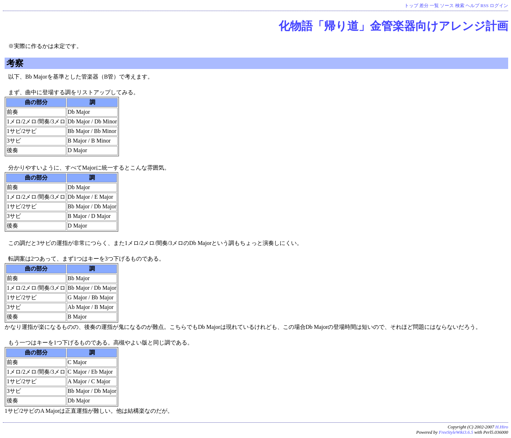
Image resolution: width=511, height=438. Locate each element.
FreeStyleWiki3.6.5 (456, 432)
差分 (424, 5)
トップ (411, 5)
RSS (484, 5)
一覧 (434, 5)
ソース (447, 5)
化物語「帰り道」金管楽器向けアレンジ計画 (393, 26)
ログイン (499, 5)
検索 (459, 5)
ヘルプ (472, 5)
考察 (14, 63)
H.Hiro (501, 426)
